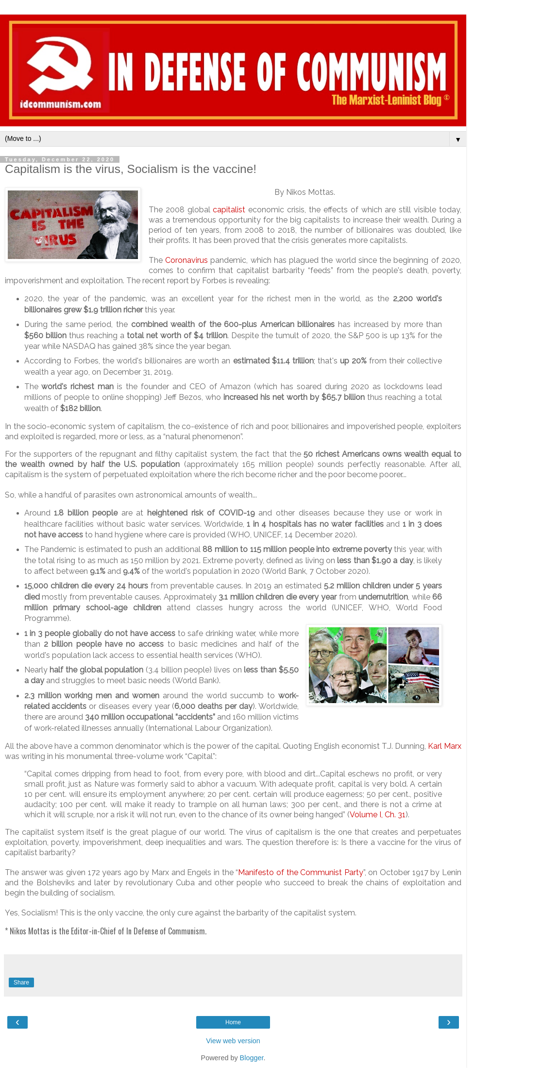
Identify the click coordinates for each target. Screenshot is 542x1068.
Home (233, 1022)
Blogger (252, 1058)
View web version (233, 1041)
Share (21, 982)
